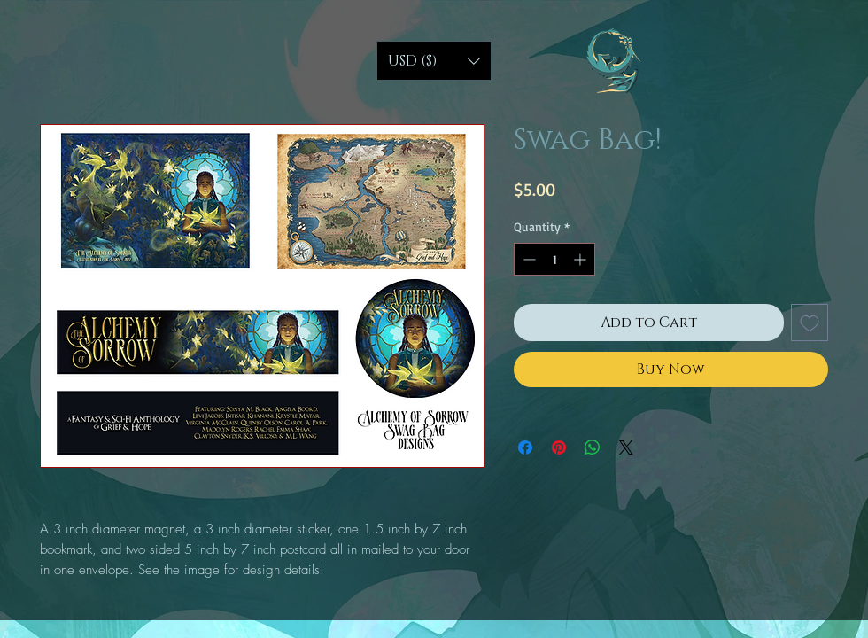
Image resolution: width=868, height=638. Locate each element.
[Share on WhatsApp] (592, 447)
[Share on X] (626, 447)
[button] (434, 61)
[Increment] (581, 259)
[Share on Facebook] (525, 447)
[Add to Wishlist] (809, 322)
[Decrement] (527, 259)
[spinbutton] (554, 259)
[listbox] (434, 61)
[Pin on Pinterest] (559, 447)
